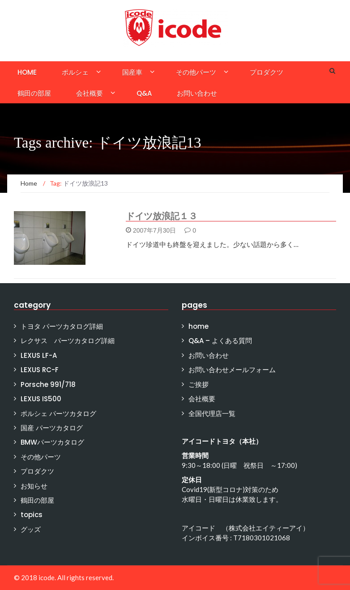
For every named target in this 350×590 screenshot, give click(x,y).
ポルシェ (75, 72)
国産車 (132, 72)
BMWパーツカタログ (52, 442)
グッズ (31, 529)
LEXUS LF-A (39, 355)
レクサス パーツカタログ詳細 (68, 340)
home (27, 72)
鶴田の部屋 (34, 93)
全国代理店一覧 (211, 413)
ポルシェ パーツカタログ (58, 413)
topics (32, 514)
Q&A (144, 93)
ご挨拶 (198, 384)
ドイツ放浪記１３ (161, 216)
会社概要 (89, 93)
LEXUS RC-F (40, 369)
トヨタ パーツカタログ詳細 (62, 326)
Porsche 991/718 (48, 384)
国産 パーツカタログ (52, 428)
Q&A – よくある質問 (220, 340)
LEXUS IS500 (41, 398)
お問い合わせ (197, 93)
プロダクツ (266, 72)
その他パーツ (196, 72)
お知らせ (34, 486)
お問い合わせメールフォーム (232, 369)
